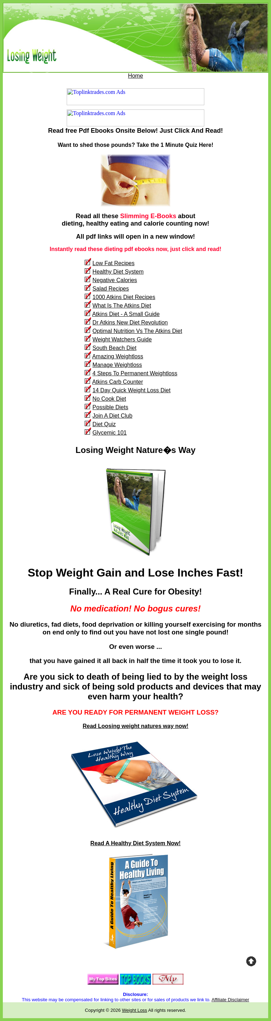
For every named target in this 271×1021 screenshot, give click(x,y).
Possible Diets (110, 407)
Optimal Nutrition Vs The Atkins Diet (137, 331)
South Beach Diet (114, 348)
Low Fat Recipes (113, 263)
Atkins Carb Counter (117, 382)
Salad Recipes (110, 289)
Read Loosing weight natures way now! (135, 726)
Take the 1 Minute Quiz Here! (175, 145)
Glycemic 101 (109, 433)
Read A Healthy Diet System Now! (135, 843)
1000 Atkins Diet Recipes (123, 297)
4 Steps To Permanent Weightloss (134, 373)
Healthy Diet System (118, 272)
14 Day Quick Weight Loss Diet (131, 390)
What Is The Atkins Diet (121, 306)
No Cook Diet (109, 399)
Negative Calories (114, 280)
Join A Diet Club (112, 416)
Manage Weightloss (117, 365)
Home (135, 76)
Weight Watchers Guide (122, 339)
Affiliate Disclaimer (230, 999)
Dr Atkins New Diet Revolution (130, 323)
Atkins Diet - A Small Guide (125, 314)
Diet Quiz (104, 424)
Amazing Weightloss (117, 356)
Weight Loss (134, 1010)
